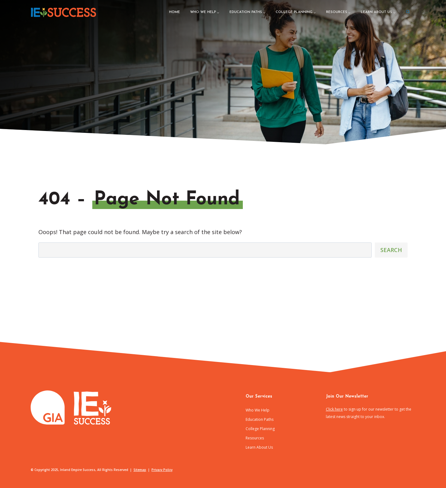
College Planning (260, 428)
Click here (334, 409)
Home (174, 12)
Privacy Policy (162, 470)
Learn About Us (259, 447)
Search (391, 250)
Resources (255, 438)
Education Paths (259, 419)
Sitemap (139, 470)
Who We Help (257, 410)
